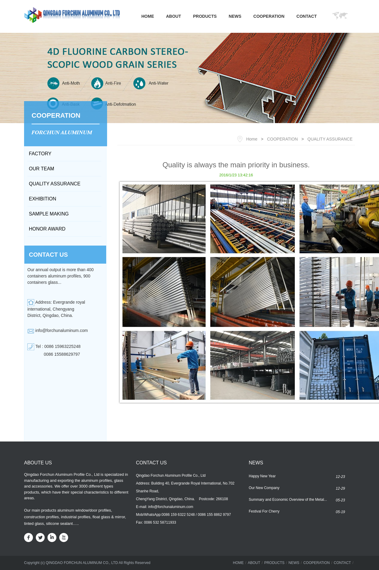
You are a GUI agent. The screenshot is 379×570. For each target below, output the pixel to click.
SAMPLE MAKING (49, 213)
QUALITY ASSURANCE (54, 183)
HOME (147, 16)
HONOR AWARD (47, 228)
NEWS (235, 16)
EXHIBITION (42, 198)
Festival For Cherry (264, 511)
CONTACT (307, 16)
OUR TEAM (41, 168)
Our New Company (264, 488)
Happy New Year (262, 476)
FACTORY (40, 153)
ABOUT (173, 16)
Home (251, 139)
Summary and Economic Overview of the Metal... (288, 499)
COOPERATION (268, 16)
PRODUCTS (205, 16)
